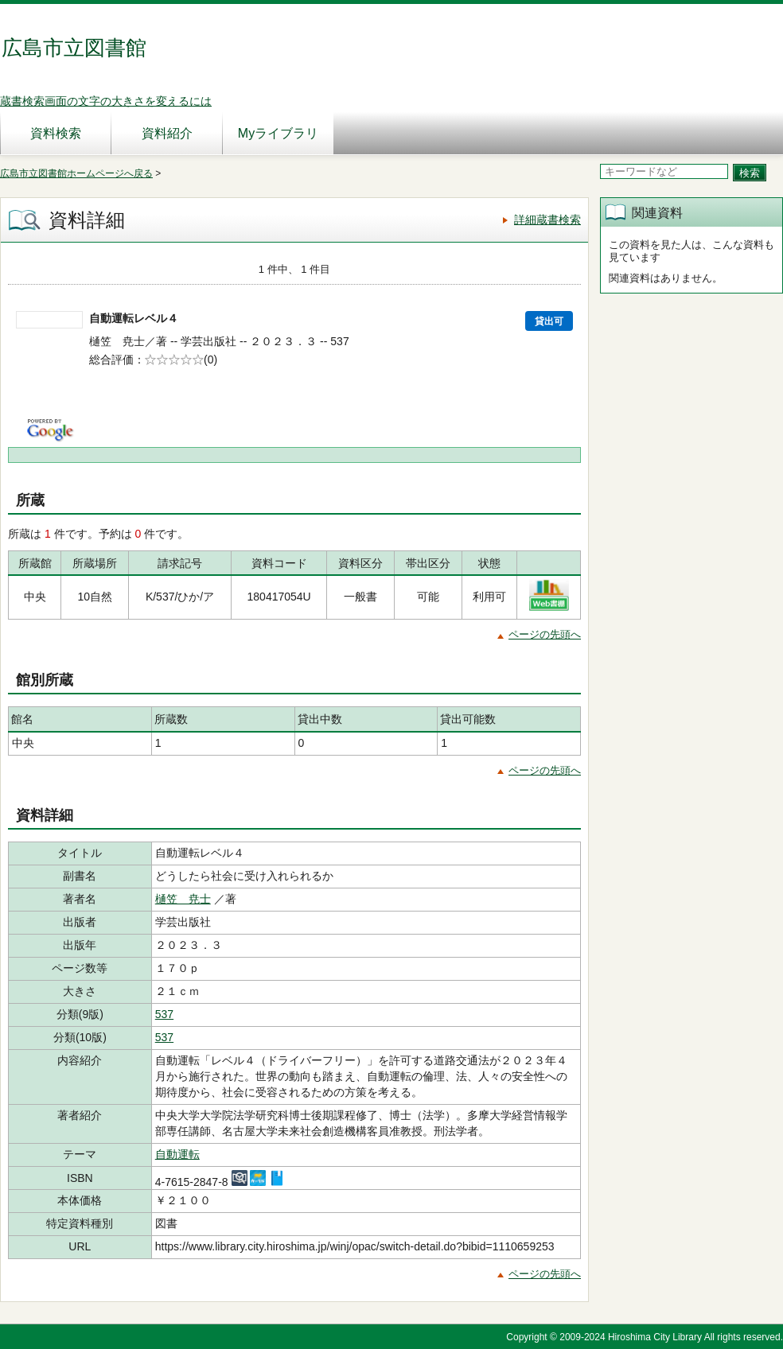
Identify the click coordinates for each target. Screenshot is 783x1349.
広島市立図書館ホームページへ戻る (76, 173)
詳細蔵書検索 (547, 219)
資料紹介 (167, 133)
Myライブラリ (278, 133)
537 (164, 1014)
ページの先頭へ (544, 634)
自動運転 (177, 1154)
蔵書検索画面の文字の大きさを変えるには (106, 101)
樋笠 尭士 (183, 898)
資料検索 (55, 133)
